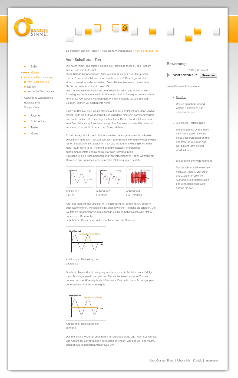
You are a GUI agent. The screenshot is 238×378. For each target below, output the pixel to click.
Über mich (183, 360)
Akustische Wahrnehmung (117, 50)
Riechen (36, 115)
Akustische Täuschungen (40, 91)
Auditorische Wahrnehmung (38, 98)
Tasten (35, 127)
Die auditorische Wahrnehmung (194, 160)
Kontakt (197, 360)
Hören (95, 50)
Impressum (212, 360)
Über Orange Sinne (161, 360)
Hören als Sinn (32, 102)
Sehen (35, 66)
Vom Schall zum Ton (38, 82)
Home (35, 133)
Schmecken (38, 121)
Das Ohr (31, 87)
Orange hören (31, 107)
